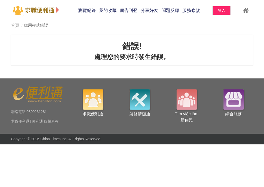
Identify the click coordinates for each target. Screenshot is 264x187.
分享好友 (149, 10)
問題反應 (170, 10)
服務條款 (191, 10)
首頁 (15, 25)
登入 (221, 10)
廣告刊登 (128, 10)
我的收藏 (108, 10)
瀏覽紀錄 (87, 10)
